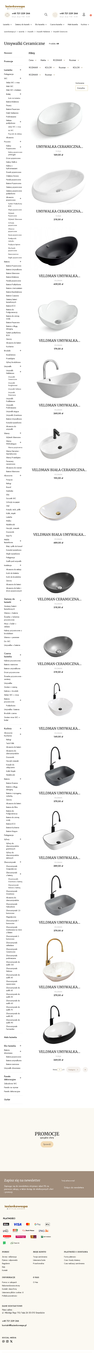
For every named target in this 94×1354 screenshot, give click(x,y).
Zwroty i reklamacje (9, 1256)
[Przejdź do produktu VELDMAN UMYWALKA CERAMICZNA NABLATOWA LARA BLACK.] (58, 250)
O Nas (35, 1282)
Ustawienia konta (39, 1260)
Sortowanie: (80, 83)
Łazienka (21, 32)
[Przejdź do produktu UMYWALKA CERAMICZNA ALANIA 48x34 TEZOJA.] (58, 120)
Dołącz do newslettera (74, 1187)
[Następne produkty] (73, 1069)
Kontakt (4, 1270)
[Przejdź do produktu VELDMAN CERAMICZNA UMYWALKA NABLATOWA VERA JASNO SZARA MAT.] (58, 637)
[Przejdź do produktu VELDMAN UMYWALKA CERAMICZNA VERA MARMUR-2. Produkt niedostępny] (58, 961)
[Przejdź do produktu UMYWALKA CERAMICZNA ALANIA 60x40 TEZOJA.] (58, 185)
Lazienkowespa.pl (10, 32)
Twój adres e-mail (68, 1180)
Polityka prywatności (9, 1296)
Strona (55, 1069)
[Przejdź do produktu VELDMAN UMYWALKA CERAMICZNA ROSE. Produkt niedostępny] (58, 314)
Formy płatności (70, 1256)
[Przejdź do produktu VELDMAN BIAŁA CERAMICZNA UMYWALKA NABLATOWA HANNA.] (58, 443)
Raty (3, 1267)
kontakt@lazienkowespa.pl (14, 1325)
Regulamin (6, 1263)
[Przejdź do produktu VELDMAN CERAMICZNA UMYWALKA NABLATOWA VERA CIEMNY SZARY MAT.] (58, 573)
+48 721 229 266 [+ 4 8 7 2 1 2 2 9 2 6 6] (21, 13)
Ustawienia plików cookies (12, 1292)
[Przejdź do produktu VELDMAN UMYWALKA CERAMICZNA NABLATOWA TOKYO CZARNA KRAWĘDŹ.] (58, 831)
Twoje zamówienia (40, 1256)
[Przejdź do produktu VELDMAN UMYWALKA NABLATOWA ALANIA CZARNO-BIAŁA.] (58, 1025)
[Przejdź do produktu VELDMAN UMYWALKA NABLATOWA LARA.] (58, 379)
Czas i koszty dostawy (72, 1260)
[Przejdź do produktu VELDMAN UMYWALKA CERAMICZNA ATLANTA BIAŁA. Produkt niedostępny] (58, 702)
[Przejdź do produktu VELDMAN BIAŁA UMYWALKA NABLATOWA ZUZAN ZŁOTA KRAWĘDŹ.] (58, 508)
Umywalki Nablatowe (43, 32)
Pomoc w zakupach (9, 1282)
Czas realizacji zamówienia (74, 1263)
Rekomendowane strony (11, 1285)
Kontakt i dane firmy (9, 1289)
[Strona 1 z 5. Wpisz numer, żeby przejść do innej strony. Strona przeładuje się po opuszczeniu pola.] (60, 1069)
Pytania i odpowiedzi (10, 1260)
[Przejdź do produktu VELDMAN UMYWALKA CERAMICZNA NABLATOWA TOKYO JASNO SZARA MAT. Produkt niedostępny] (58, 896)
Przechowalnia (38, 1263)
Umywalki (30, 32)
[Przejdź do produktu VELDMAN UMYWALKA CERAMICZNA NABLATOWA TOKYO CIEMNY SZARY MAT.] (58, 767)
